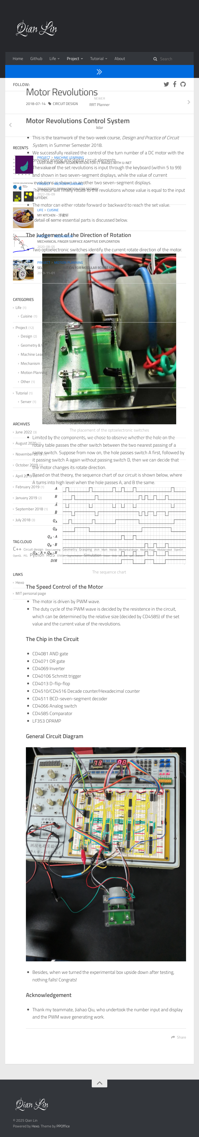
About (120, 58)
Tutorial (97, 58)
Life (52, 58)
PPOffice (63, 1126)
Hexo (35, 1126)
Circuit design (65, 103)
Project (73, 58)
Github (36, 58)
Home (18, 58)
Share (178, 1037)
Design (54, 71)
